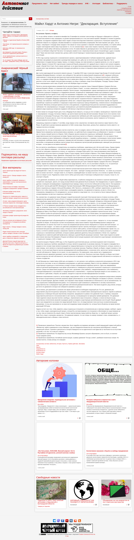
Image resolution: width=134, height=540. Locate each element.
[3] (66, 144)
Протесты (65, 343)
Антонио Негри (40, 352)
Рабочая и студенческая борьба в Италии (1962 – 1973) (16, 40)
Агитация (96, 3)
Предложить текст (39, 3)
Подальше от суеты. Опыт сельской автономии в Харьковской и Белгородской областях (50, 502)
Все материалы (12, 167)
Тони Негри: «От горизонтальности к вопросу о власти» (16, 44)
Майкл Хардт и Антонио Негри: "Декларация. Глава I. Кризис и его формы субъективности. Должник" (15, 36)
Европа (38, 347)
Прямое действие (73, 343)
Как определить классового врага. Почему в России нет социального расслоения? (15, 52)
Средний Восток (40, 349)
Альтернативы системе (42, 19)
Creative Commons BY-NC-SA (87, 534)
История (59, 343)
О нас (67, 536)
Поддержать (122, 3)
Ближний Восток (40, 350)
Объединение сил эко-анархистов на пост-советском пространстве (116, 501)
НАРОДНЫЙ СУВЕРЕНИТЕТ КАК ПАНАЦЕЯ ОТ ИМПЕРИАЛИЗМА (82, 501)
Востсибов (40, 404)
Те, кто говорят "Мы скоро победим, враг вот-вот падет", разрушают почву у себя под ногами (16, 60)
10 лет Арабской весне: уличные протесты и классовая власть (15, 56)
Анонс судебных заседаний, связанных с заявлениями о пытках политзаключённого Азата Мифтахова (17, 96)
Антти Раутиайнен (43, 455)
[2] (103, 75)
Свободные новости (48, 477)
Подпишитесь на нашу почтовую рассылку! (14, 156)
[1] (83, 47)
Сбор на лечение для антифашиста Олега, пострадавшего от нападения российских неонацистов (15, 222)
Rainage (52, 30)
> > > (16, 249)
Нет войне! (54, 3)
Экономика (82, 343)
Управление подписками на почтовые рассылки (16, 160)
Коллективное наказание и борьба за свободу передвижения (107, 451)
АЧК (87, 3)
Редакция (5, 100)
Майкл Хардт (39, 354)
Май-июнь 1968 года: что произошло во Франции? (14, 48)
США (37, 345)
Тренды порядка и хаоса (72, 3)
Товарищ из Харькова (44, 506)
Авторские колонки (47, 360)
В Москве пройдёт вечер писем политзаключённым (14, 135)
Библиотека (108, 3)
